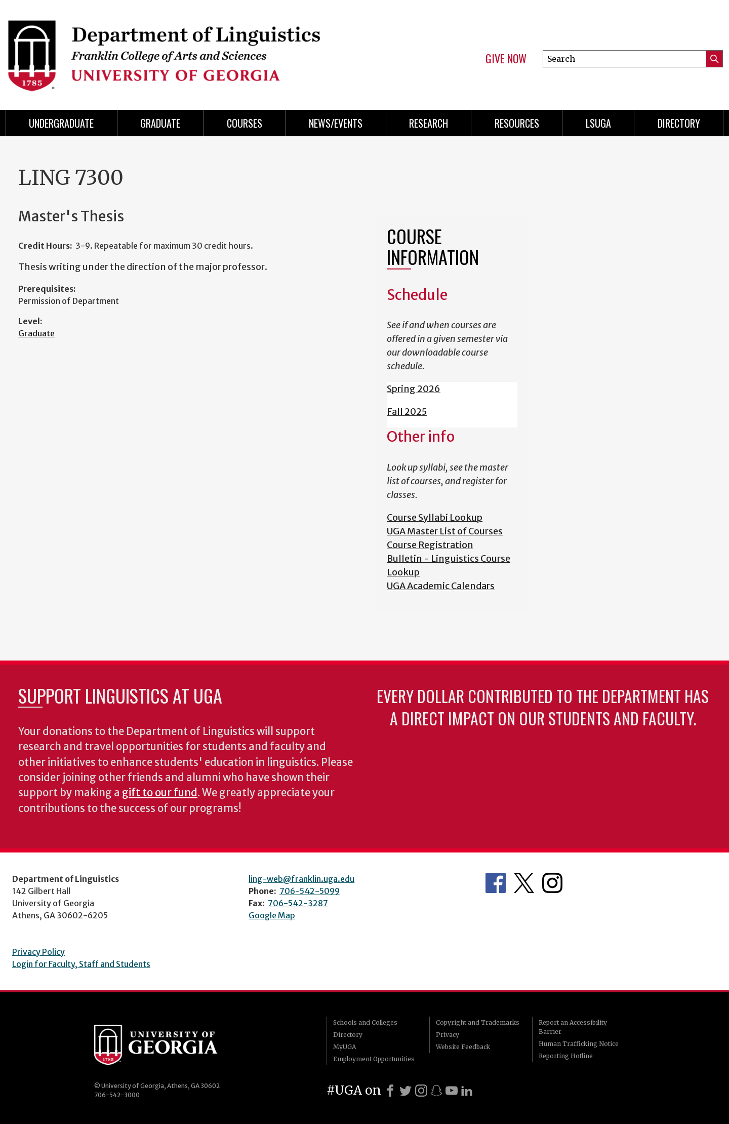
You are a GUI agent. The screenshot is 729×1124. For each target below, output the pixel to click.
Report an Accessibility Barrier (573, 1027)
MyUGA (344, 1047)
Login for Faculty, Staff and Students (81, 964)
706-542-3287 (298, 903)
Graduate (160, 123)
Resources (517, 123)
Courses (244, 123)
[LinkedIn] (467, 1090)
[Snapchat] (436, 1090)
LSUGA (598, 123)
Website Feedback (463, 1047)
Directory (679, 123)
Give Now (505, 58)
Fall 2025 (407, 411)
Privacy (447, 1034)
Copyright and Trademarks (477, 1022)
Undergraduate (61, 123)
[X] (405, 1090)
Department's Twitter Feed (524, 883)
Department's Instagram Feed (552, 883)
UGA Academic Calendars (441, 586)
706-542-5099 (309, 891)
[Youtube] (452, 1090)
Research (428, 123)
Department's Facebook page (495, 883)
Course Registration (430, 545)
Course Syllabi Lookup (434, 517)
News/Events (335, 123)
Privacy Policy (38, 952)
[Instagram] (421, 1090)
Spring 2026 (413, 389)
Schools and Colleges (365, 1022)
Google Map (272, 915)
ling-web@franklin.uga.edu (301, 879)
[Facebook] (390, 1090)
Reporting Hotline (566, 1056)
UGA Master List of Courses (445, 531)
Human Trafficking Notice (579, 1044)
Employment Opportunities (374, 1059)
